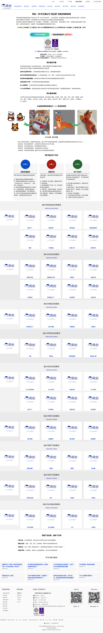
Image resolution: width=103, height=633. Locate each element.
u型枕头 (93, 326)
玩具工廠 (55, 619)
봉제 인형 (42, 619)
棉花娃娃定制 (18, 6)
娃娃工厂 (29, 228)
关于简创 (61, 1)
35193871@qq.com (43, 602)
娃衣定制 (49, 6)
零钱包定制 (42, 6)
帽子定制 (65, 6)
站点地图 (49, 628)
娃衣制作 (51, 409)
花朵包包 (93, 297)
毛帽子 (72, 468)
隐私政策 (54, 628)
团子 (51, 498)
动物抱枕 (72, 326)
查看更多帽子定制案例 (51, 449)
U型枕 (51, 468)
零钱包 (51, 356)
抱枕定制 (34, 6)
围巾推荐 (29, 439)
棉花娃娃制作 (93, 228)
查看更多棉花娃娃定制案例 (51, 208)
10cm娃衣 (51, 389)
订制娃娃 (51, 248)
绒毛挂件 (93, 248)
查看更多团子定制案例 (51, 478)
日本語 (19, 599)
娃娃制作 (51, 228)
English (19, 597)
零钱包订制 (93, 356)
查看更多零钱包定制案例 (51, 336)
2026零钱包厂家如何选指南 (87, 564)
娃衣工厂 (29, 409)
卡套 (30, 356)
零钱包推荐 (72, 356)
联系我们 (88, 1)
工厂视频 (69, 1)
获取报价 (19, 175)
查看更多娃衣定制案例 (51, 370)
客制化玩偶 (30, 498)
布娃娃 (72, 498)
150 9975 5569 (42, 600)
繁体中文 (19, 595)
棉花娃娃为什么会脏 (7, 575)
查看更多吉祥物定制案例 (51, 507)
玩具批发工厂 (30, 326)
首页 (53, 1)
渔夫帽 (93, 468)
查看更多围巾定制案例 (51, 419)
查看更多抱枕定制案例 (51, 307)
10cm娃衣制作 (30, 389)
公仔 (72, 527)
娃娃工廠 (61, 619)
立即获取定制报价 (39, 34)
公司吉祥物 (30, 527)
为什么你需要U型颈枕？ (86, 575)
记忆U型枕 (51, 326)
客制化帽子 (30, 468)
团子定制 (73, 6)
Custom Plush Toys (33, 619)
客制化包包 (30, 277)
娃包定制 (26, 6)
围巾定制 (57, 6)
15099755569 (44, 604)
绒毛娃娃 (72, 228)
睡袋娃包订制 (51, 277)
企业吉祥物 (51, 527)
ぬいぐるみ (18, 619)
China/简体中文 (55, 623)
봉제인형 (25, 619)
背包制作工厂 (51, 297)
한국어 (19, 601)
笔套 (30, 248)
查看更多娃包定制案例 (51, 257)
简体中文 (19, 593)
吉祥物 (93, 527)
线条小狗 (72, 248)
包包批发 (29, 297)
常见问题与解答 (97, 1)
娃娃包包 (93, 277)
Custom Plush (11, 619)
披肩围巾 (51, 439)
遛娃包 (72, 277)
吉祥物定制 (81, 6)
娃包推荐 (72, 297)
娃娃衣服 (72, 389)
